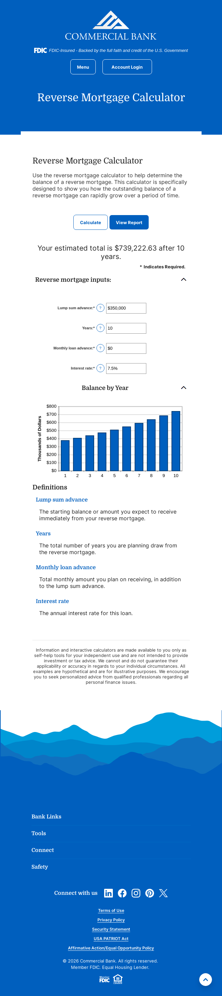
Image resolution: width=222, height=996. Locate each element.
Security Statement (111, 929)
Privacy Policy (111, 919)
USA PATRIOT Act (111, 938)
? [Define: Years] (100, 328)
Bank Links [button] (46, 817)
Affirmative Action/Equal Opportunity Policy (111, 947)
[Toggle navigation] (83, 66)
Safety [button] (39, 867)
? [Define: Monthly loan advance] (100, 348)
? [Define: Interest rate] (100, 368)
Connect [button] (42, 850)
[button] (111, 279)
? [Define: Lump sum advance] (100, 308)
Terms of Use (111, 910)
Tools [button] (38, 834)
